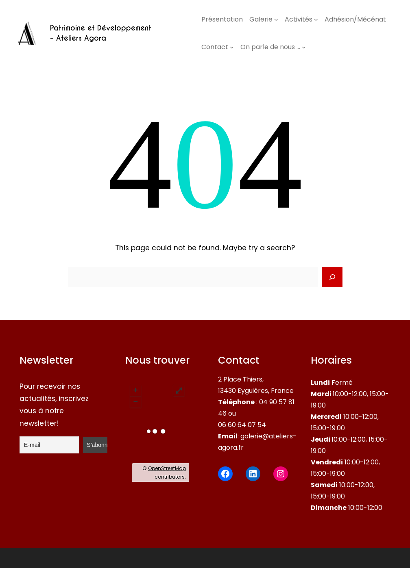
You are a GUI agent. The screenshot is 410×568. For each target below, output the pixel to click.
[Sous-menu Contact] (232, 47)
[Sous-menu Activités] (316, 19)
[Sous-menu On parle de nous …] (304, 47)
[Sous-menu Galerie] (276, 19)
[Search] (332, 277)
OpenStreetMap (167, 468)
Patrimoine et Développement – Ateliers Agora (100, 33)
